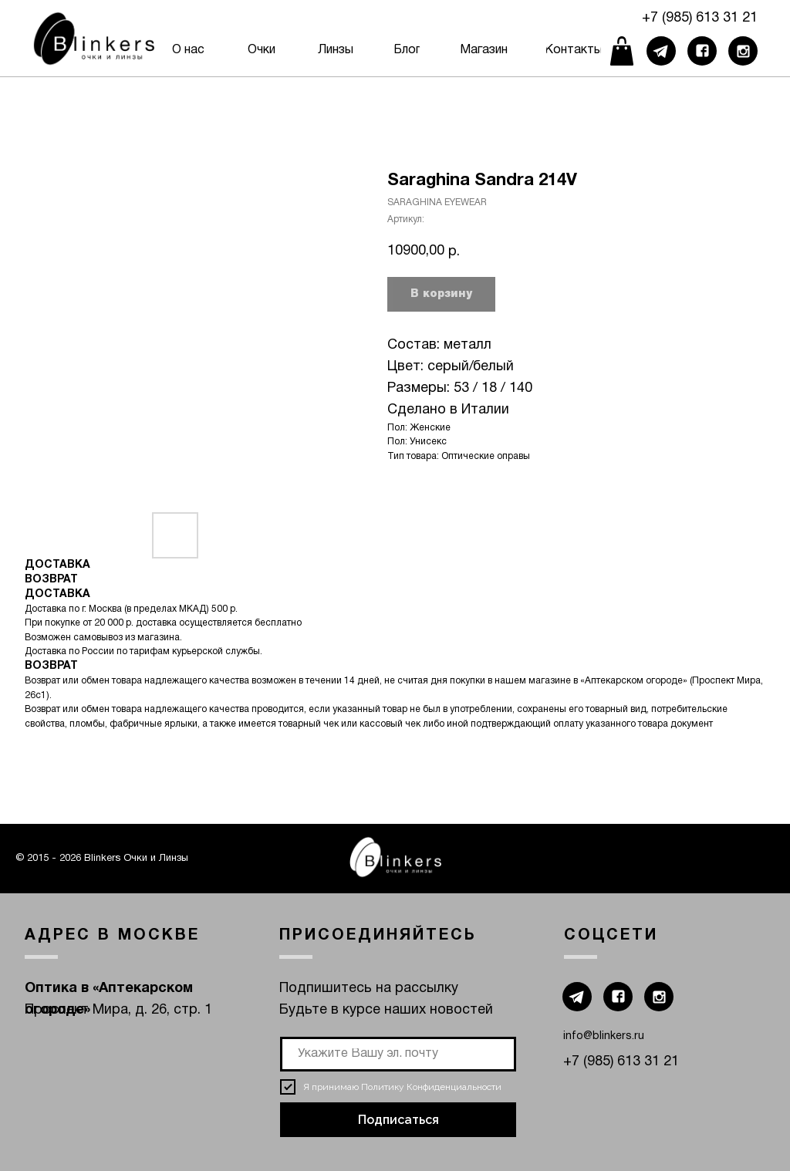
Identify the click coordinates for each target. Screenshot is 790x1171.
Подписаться (398, 1119)
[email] (398, 1054)
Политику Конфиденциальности (431, 1087)
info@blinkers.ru (603, 1036)
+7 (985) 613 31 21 (700, 18)
